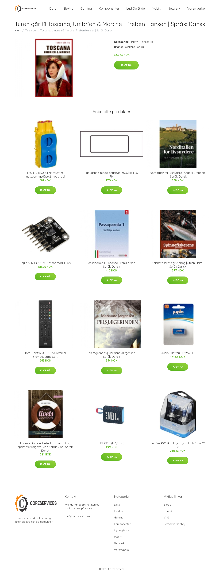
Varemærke (196, 10)
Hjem (18, 33)
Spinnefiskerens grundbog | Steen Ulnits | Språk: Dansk (177, 267)
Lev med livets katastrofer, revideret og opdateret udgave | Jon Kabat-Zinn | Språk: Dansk (45, 449)
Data (52, 10)
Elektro (68, 10)
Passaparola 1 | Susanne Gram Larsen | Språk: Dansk (111, 267)
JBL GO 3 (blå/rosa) (112, 446)
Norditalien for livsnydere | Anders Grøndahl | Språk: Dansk (177, 177)
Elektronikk (146, 44)
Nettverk (174, 10)
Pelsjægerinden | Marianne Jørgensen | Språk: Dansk (111, 358)
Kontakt (168, 514)
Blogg (167, 507)
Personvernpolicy (174, 527)
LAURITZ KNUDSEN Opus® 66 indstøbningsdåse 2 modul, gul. (45, 177)
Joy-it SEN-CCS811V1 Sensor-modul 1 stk (45, 266)
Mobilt (156, 10)
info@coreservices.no (77, 519)
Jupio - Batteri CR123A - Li (177, 356)
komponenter (109, 10)
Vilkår (167, 520)
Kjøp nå (126, 68)
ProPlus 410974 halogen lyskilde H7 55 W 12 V (178, 448)
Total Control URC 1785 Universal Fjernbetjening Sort (45, 358)
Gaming (86, 10)
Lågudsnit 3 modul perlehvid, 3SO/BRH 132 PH (112, 177)
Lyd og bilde (135, 10)
